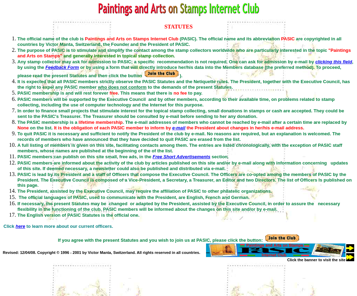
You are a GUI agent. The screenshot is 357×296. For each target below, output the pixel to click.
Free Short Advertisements (182, 156)
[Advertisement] (130, 277)
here (20, 226)
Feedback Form (62, 67)
